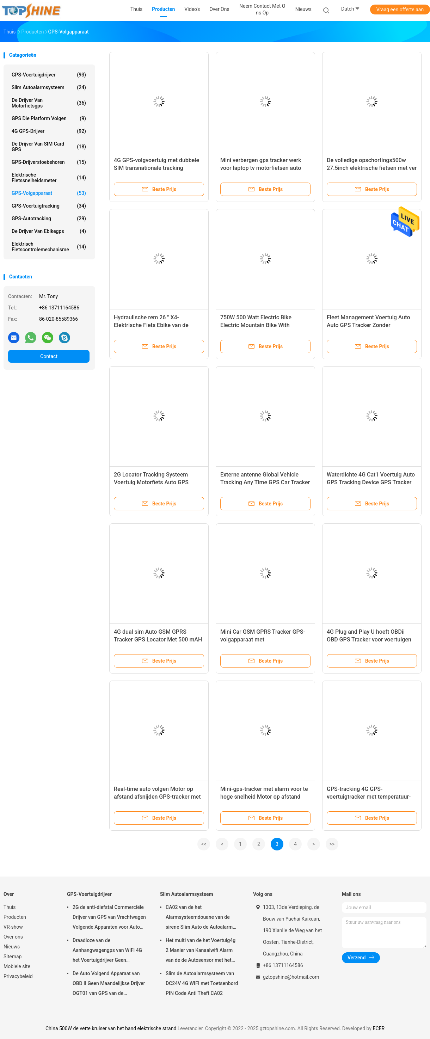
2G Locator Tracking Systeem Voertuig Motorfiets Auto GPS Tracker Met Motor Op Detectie (152, 482)
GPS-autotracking (49, 218)
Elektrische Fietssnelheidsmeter (49, 177)
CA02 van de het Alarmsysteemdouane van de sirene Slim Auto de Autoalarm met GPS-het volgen (199, 918)
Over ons (13, 937)
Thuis (10, 907)
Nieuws (12, 946)
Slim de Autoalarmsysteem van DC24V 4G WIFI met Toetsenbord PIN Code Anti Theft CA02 (202, 983)
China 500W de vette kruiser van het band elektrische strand (110, 1028)
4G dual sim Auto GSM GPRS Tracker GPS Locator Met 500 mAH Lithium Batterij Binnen (158, 639)
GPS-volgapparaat (49, 193)
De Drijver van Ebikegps (49, 231)
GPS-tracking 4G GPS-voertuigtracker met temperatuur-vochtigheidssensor (369, 797)
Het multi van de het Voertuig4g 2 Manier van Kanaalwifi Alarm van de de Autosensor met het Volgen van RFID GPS (200, 951)
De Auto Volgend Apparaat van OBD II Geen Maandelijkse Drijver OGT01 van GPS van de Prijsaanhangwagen (109, 984)
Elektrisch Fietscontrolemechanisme (49, 246)
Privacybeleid (18, 976)
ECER (379, 1028)
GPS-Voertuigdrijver (49, 74)
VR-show (13, 927)
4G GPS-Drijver (49, 131)
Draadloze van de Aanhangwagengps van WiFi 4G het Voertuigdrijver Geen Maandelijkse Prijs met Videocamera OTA (107, 951)
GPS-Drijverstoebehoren (49, 162)
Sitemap (13, 956)
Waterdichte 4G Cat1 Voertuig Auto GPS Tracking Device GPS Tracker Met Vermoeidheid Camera (371, 482)
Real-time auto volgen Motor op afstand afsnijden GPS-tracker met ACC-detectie (157, 797)
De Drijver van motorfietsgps (49, 103)
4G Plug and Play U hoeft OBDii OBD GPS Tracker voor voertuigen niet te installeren (369, 639)
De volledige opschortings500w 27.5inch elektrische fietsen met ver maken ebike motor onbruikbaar (372, 168)
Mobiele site (17, 966)
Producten (15, 917)
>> (332, 844)
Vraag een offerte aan (400, 9)
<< (203, 844)
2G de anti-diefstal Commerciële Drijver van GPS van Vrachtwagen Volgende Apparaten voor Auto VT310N (109, 918)
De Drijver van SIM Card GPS (49, 146)
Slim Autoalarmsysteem (49, 87)
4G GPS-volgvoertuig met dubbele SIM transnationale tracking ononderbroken (156, 168)
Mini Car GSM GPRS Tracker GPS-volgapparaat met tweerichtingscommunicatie (262, 639)
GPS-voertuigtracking (49, 205)
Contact (48, 356)
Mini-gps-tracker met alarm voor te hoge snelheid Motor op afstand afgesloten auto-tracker (264, 797)
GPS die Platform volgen (49, 118)
